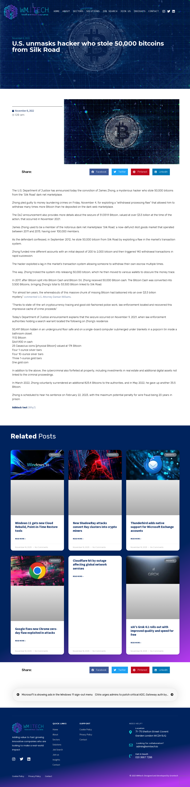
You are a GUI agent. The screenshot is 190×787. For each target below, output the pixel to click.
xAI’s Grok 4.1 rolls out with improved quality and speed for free (152, 631)
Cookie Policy (86, 729)
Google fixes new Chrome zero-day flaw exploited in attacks (36, 631)
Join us (125, 11)
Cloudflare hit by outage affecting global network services (90, 564)
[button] (99, 172)
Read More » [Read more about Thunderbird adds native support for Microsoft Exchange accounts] (136, 539)
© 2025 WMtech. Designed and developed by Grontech (154, 775)
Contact (153, 11)
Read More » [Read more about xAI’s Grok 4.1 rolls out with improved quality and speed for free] (136, 642)
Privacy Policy (86, 734)
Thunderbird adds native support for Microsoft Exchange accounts (152, 527)
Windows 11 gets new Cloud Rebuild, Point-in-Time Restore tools (36, 527)
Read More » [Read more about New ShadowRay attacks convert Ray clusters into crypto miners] (78, 539)
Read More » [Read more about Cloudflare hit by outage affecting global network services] (78, 576)
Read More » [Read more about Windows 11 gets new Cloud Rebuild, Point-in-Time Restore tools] (20, 539)
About (66, 11)
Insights (139, 11)
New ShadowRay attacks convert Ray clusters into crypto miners (95, 527)
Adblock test (19, 407)
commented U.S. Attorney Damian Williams (47, 296)
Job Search (109, 11)
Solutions (93, 11)
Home (57, 11)
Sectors (78, 11)
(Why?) (32, 407)
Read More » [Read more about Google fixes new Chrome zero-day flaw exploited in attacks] (20, 641)
